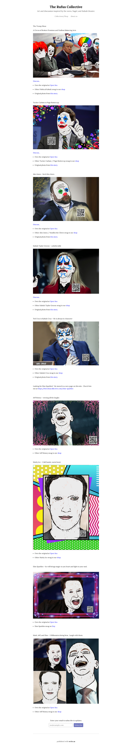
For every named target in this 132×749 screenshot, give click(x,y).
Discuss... (36, 81)
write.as (72, 741)
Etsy (53, 626)
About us (74, 16)
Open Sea (53, 85)
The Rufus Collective (66, 7)
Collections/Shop (61, 16)
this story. (54, 93)
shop (63, 89)
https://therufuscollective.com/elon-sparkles (55, 389)
